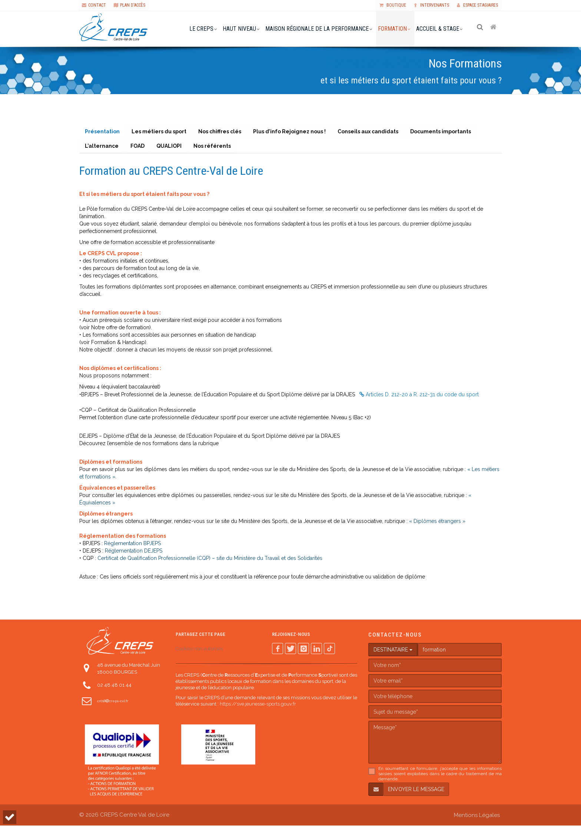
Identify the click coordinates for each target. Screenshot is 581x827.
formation (393, 28)
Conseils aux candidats (371, 132)
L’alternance (102, 147)
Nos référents (214, 147)
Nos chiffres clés (221, 132)
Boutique (392, 5)
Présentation (102, 132)
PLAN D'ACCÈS (129, 5)
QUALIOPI (170, 147)
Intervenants (431, 5)
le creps (202, 28)
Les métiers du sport (160, 132)
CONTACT (94, 5)
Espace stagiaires (477, 5)
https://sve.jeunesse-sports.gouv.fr (258, 705)
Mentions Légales (477, 816)
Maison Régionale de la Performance (317, 28)
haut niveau (240, 28)
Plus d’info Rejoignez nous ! (292, 132)
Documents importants (444, 132)
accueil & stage (438, 28)
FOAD (139, 147)
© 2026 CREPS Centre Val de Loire (124, 816)
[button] (9, 817)
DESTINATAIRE (393, 651)
